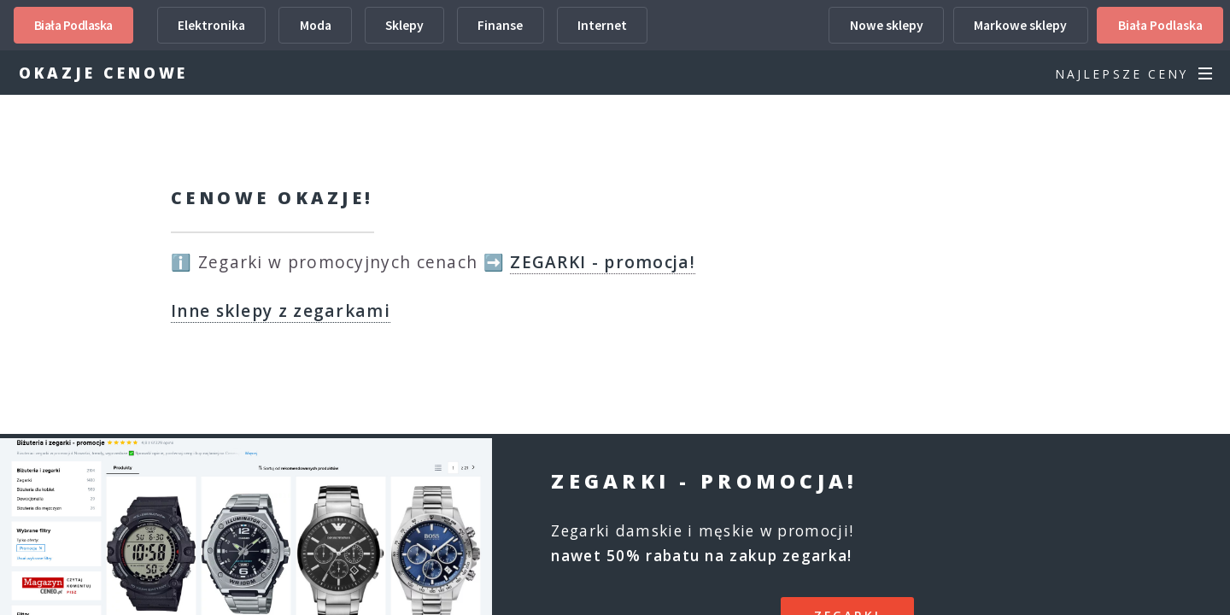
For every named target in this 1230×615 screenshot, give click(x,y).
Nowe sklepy (886, 25)
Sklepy (404, 25)
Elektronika (211, 25)
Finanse (500, 25)
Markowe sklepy (1020, 25)
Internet (602, 25)
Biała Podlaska (73, 25)
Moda (315, 25)
